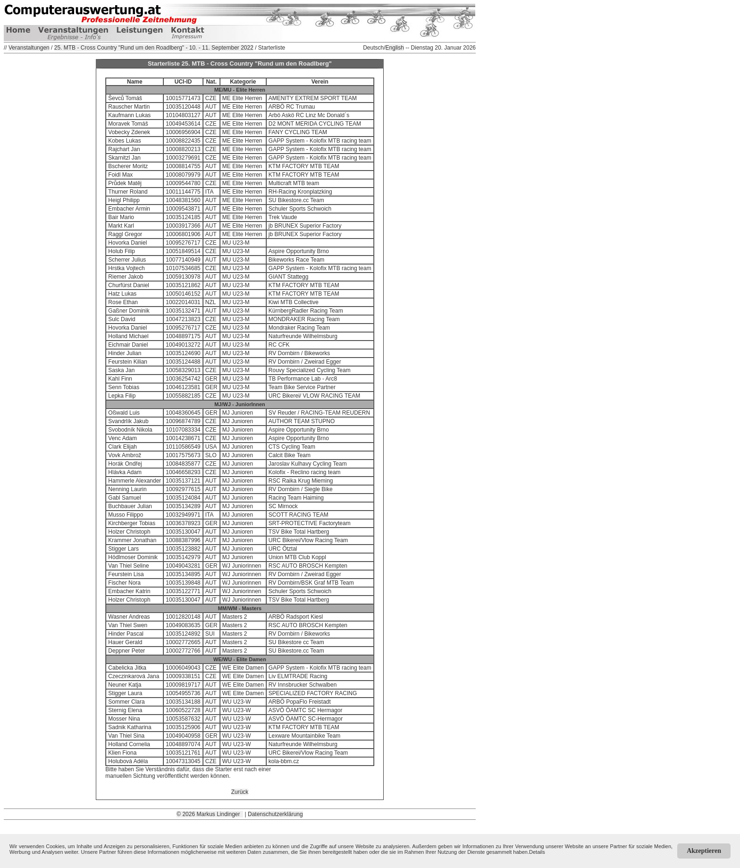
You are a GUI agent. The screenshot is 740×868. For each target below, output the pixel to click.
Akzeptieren (704, 850)
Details (537, 852)
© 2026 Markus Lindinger (210, 814)
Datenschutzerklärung (275, 814)
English (395, 47)
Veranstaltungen (29, 47)
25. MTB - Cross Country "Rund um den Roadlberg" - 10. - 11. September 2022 (153, 47)
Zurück (240, 792)
